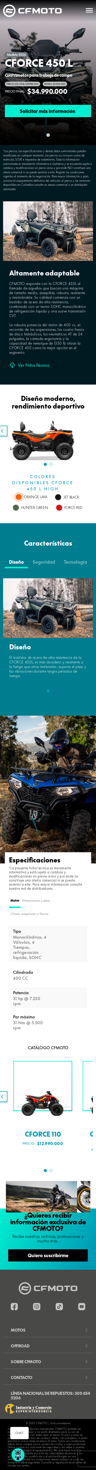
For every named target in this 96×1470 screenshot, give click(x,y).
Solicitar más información (48, 111)
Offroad (20, 1345)
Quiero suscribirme (48, 1255)
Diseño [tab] (16, 562)
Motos (18, 1330)
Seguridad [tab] (44, 562)
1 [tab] (45, 464)
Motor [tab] (14, 900)
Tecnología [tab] (75, 562)
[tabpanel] (48, 452)
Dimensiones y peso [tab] (36, 900)
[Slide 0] (48, 135)
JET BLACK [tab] (71, 497)
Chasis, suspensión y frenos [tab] (29, 914)
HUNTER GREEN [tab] (34, 507)
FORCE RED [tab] (73, 507)
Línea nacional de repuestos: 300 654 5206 (50, 1395)
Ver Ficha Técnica (29, 365)
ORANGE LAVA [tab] (35, 497)
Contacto (21, 1377)
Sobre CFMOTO (26, 1361)
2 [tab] (50, 464)
